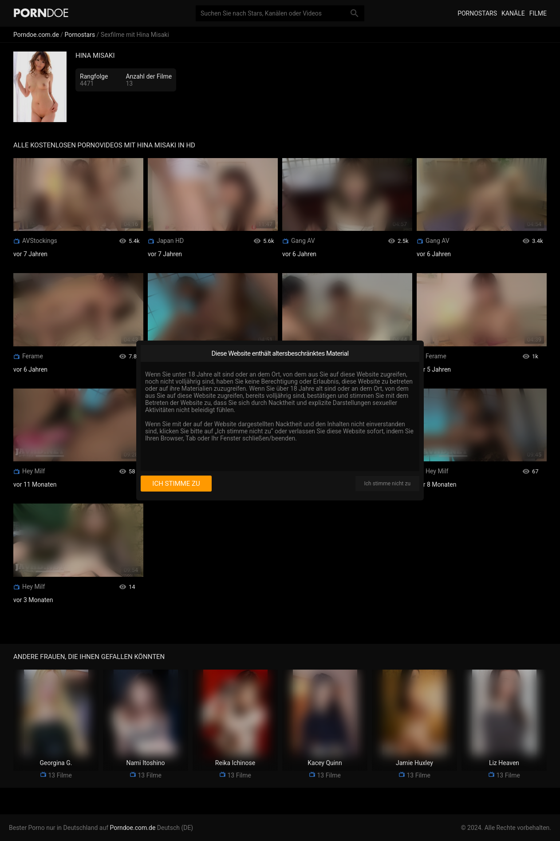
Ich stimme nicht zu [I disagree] (387, 483)
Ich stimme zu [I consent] (176, 484)
